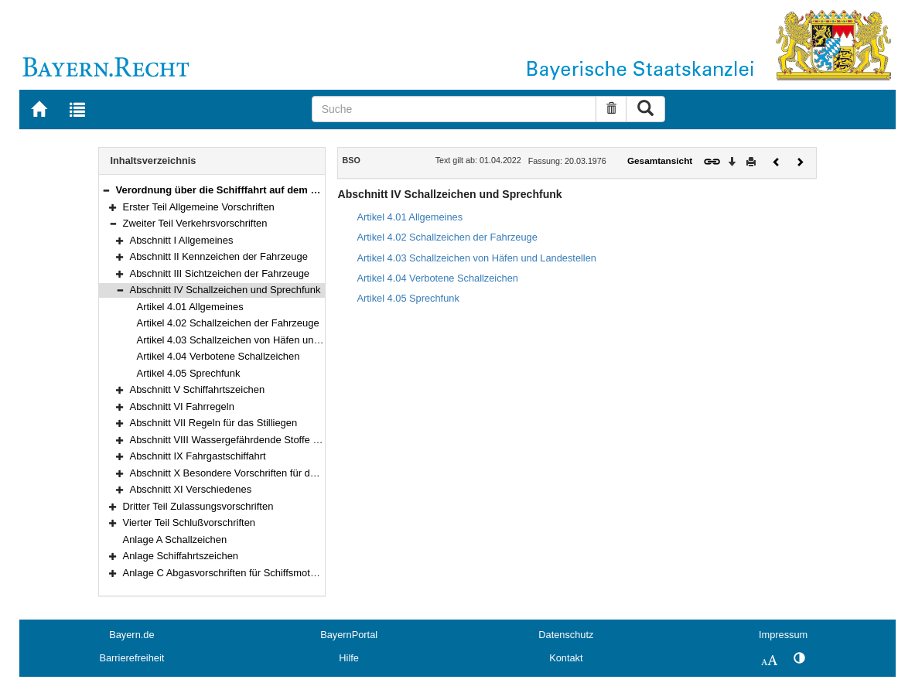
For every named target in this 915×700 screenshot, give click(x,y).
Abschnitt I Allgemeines (182, 240)
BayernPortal (348, 634)
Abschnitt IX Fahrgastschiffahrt (198, 456)
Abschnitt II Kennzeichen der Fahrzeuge (219, 256)
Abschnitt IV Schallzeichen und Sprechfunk (225, 289)
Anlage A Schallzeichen (175, 539)
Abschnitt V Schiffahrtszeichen (197, 389)
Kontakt (565, 658)
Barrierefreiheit (131, 658)
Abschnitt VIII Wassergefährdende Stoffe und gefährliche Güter (269, 440)
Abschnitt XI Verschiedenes (191, 489)
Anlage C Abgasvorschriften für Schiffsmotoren (226, 573)
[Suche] (454, 109)
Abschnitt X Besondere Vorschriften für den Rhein (240, 473)
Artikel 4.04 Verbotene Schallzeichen (218, 356)
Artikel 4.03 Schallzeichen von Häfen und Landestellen (258, 340)
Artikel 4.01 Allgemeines (190, 306)
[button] (106, 190)
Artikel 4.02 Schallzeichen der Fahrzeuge (228, 323)
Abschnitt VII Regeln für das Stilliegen (214, 423)
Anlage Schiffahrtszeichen (181, 556)
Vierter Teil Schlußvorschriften (189, 522)
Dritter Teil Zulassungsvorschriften (198, 506)
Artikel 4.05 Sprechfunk (189, 373)
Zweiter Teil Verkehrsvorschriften (195, 223)
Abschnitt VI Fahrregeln (182, 406)
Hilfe (349, 658)
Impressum (783, 634)
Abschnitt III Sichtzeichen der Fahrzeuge (220, 273)
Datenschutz (565, 634)
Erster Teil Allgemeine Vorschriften (199, 207)
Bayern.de (131, 634)
